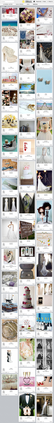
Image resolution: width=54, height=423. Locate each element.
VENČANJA (35, 4)
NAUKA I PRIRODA (19, 4)
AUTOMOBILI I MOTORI (7, 4)
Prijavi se (51, 1)
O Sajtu (44, 1)
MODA (28, 4)
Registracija (38, 1)
